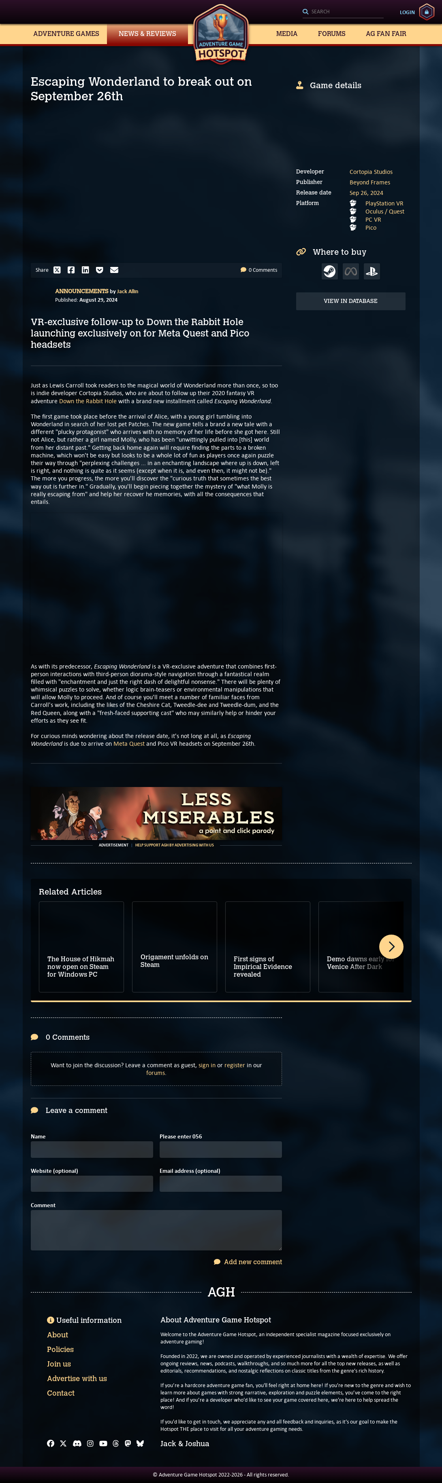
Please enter (181, 1136)
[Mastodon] (128, 1443)
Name (38, 1136)
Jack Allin (128, 291)
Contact (61, 1393)
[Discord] (77, 1443)
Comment (43, 1205)
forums (155, 1073)
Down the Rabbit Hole (88, 401)
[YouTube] (103, 1443)
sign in (207, 1065)
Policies (60, 1349)
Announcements (82, 291)
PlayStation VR (384, 203)
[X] (63, 1443)
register (234, 1065)
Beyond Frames (370, 182)
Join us (59, 1364)
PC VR (373, 219)
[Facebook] (50, 1443)
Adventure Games (66, 34)
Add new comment (248, 1262)
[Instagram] (90, 1443)
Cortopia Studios (371, 172)
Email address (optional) (190, 1171)
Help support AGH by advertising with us (174, 845)
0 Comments (259, 270)
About (57, 1335)
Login (407, 12)
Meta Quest (129, 743)
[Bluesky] (140, 1443)
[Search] (343, 12)
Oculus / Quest (384, 211)
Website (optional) (54, 1171)
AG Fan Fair (386, 34)
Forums (332, 34)
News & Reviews (147, 34)
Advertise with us (77, 1378)
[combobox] (343, 12)
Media (287, 34)
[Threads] (116, 1443)
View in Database (351, 301)
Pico (370, 227)
